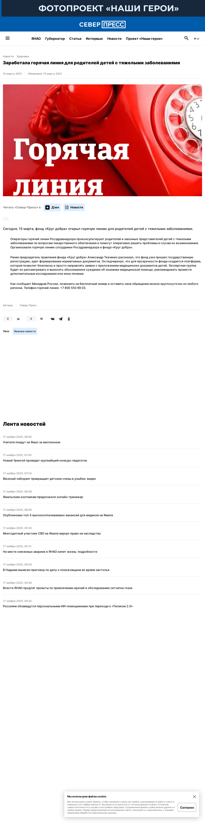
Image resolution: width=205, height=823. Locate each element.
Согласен (187, 807)
